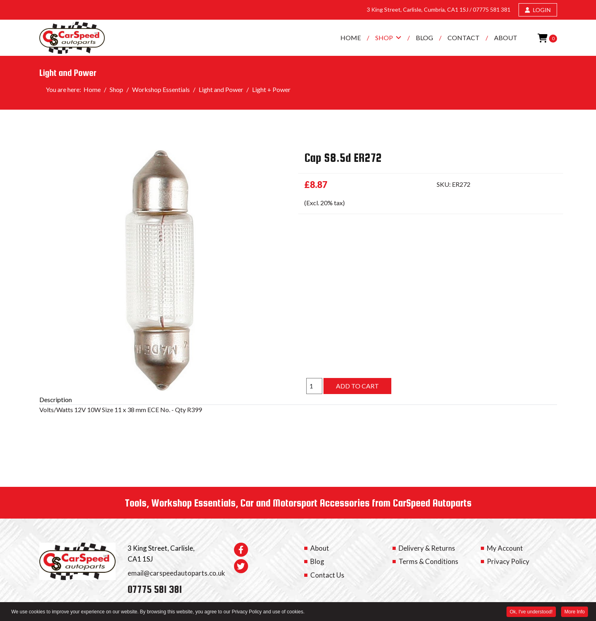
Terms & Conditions (428, 561)
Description (55, 399)
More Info (574, 612)
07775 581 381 (492, 9)
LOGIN (538, 9)
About (505, 37)
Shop (384, 37)
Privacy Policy (508, 561)
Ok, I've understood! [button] (531, 612)
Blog (424, 37)
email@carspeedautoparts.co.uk (176, 573)
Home (350, 37)
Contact (464, 37)
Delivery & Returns (427, 548)
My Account (505, 548)
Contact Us (327, 575)
